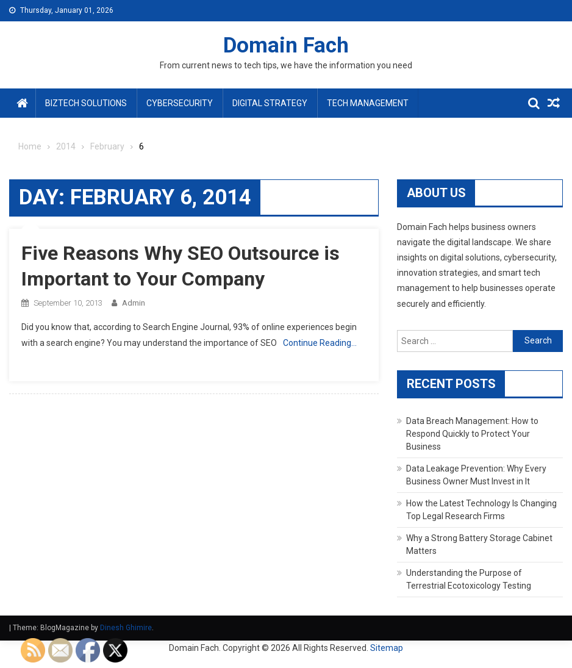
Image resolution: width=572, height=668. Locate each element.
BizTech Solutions (86, 103)
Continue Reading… (320, 343)
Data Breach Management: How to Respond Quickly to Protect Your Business (472, 433)
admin (133, 302)
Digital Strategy (269, 103)
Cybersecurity (179, 103)
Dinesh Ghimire (126, 627)
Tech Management (368, 103)
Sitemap (386, 648)
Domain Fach (286, 45)
